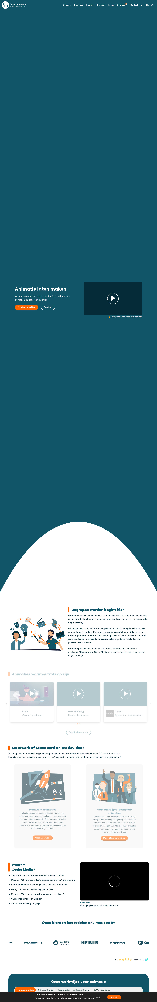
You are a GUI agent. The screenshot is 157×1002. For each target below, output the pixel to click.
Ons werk (100, 5)
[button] (66, 5)
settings (97, 997)
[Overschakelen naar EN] (152, 5)
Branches (78, 5)
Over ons (122, 4)
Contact (134, 5)
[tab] (25, 990)
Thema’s (89, 5)
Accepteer (114, 997)
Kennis (111, 5)
